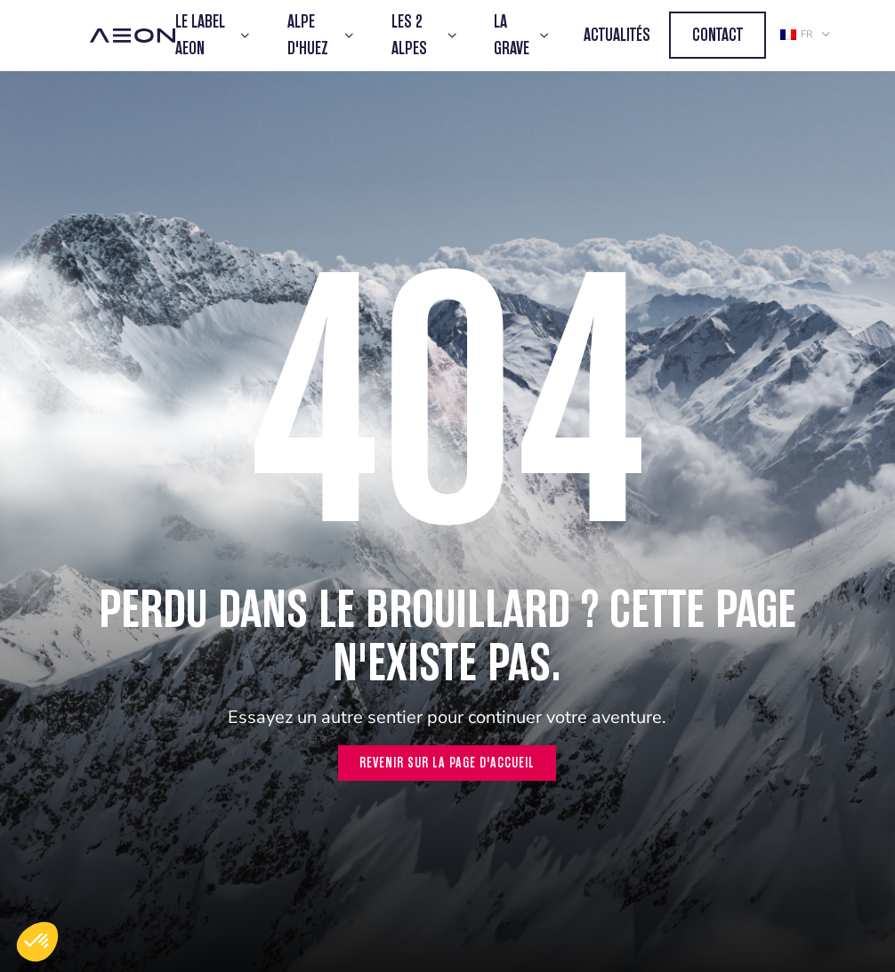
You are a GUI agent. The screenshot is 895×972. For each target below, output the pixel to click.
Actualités (617, 35)
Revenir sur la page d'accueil (447, 762)
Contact (717, 35)
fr (796, 34)
